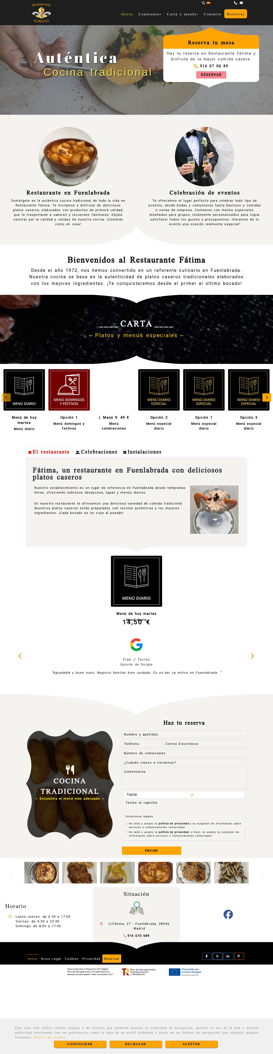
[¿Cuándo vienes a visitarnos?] (184, 836)
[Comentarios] (184, 852)
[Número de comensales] (184, 826)
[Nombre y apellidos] (184, 807)
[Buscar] (203, 3)
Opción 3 (249, 417)
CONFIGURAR (80, 1044)
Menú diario (24, 429)
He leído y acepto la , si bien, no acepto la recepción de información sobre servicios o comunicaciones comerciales (182, 907)
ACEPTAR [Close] (191, 1044)
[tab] (49, 524)
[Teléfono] (236, 3)
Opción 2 (159, 417)
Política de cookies (50, 1037)
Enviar (151, 924)
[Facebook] (228, 990)
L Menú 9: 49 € (114, 417)
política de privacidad (174, 896)
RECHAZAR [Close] (135, 1044)
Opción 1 (69, 417)
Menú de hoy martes (136, 687)
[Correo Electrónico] (205, 817)
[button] (211, 74)
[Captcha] (184, 876)
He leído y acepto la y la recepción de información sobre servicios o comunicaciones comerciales (183, 898)
